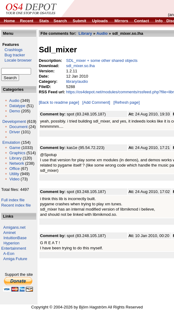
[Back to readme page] (59, 102)
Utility (14, 173)
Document (18, 126)
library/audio (77, 81)
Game (14, 147)
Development (14, 121)
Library (15, 158)
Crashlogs (11, 49)
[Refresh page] (126, 102)
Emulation (11, 142)
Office (14, 168)
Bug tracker (13, 55)
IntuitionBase (14, 238)
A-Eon (8, 253)
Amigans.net (14, 227)
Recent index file (16, 205)
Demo (14, 111)
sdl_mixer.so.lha (80, 65)
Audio (14, 100)
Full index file (13, 200)
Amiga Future (15, 258)
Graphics (17, 153)
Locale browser (16, 60)
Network (16, 163)
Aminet (9, 232)
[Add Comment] (96, 102)
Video (14, 179)
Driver (14, 132)
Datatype (17, 105)
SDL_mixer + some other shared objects (101, 60)
